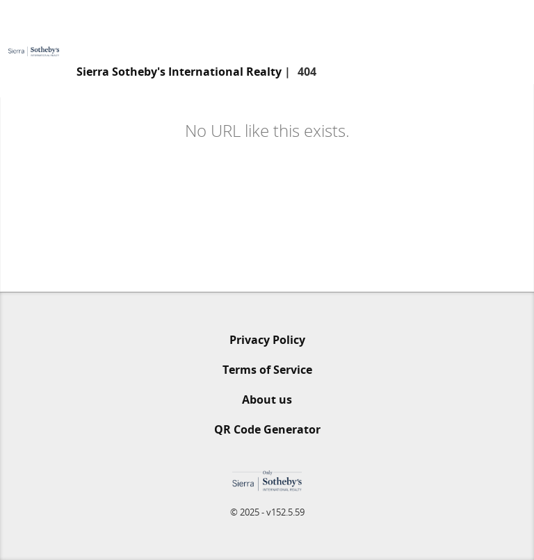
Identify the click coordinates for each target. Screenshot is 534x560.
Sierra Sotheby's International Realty (179, 71)
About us (267, 399)
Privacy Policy (267, 339)
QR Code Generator (267, 429)
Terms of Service (267, 369)
